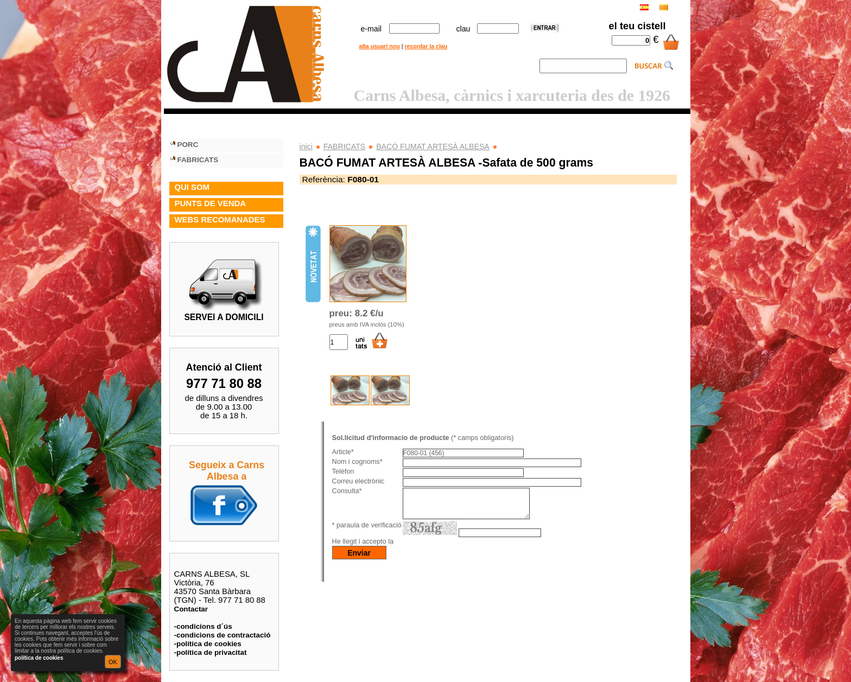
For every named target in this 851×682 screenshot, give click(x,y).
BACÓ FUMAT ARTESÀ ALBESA (433, 146)
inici (306, 146)
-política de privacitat (210, 652)
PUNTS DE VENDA (210, 203)
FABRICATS (344, 146)
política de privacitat (429, 548)
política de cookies (39, 658)
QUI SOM (192, 187)
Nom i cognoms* (357, 462)
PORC (188, 145)
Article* (343, 452)
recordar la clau (425, 46)
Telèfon (343, 471)
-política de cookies (208, 644)
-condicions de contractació (222, 635)
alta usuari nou (379, 46)
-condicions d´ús (203, 626)
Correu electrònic (358, 481)
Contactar (191, 609)
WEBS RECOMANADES (220, 219)
